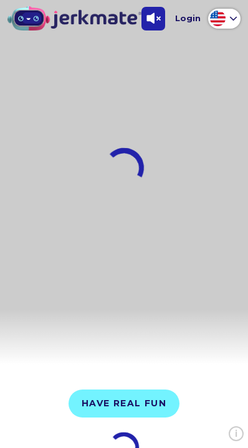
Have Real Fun (124, 403)
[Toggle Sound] (153, 18)
